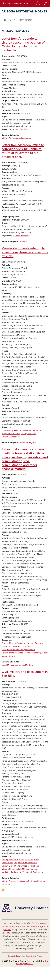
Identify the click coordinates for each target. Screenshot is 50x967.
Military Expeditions (32, 430)
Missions (24, 881)
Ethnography (15, 138)
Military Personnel (36, 643)
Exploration (38, 872)
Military (5, 138)
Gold (27, 649)
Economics (20, 665)
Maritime (29, 665)
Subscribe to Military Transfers (3, 890)
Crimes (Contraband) (29, 866)
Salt (20, 869)
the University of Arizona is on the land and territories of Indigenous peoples (25, 926)
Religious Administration (25, 862)
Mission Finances (10, 869)
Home (10, 20)
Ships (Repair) (24, 652)
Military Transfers (21, 129)
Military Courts (8, 656)
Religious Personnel (11, 433)
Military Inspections (11, 436)
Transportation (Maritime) (13, 649)
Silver (32, 649)
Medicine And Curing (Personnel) (17, 872)
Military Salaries (26, 859)
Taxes (36, 859)
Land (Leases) (14, 646)
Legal (4, 665)
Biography (26, 138)
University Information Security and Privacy (25, 956)
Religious (31, 442)
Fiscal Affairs (27, 646)
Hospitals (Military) (39, 652)
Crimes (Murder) (9, 643)
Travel (4, 646)
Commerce (22, 643)
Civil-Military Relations (12, 430)
